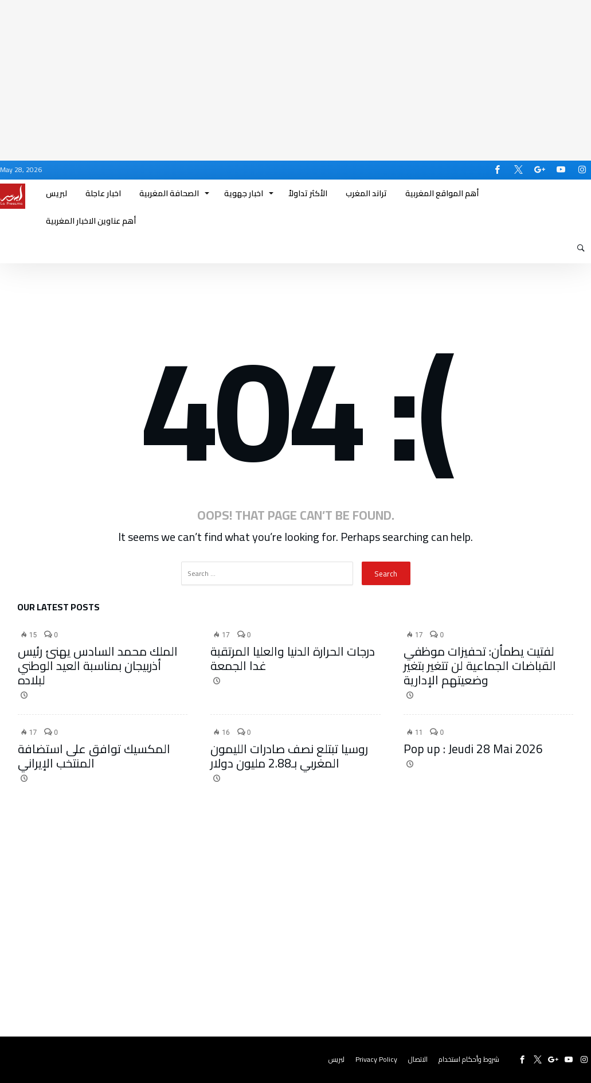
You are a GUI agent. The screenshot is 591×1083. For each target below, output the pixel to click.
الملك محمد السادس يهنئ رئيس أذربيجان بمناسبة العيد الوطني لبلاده (98, 665)
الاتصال (418, 1059)
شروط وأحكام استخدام (469, 1059)
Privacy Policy (376, 1059)
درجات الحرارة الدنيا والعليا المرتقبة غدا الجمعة (292, 658)
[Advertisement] (295, 80)
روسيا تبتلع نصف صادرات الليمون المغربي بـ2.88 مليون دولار (289, 756)
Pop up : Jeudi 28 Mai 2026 (473, 749)
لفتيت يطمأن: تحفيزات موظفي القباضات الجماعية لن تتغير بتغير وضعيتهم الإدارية (480, 665)
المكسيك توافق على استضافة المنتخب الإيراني (94, 756)
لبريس (336, 1059)
